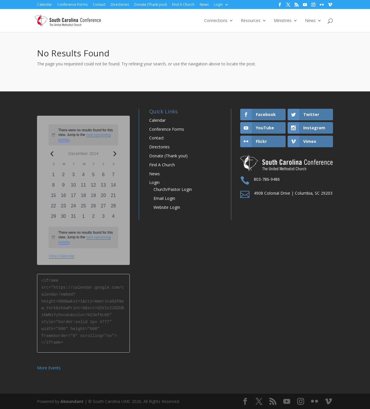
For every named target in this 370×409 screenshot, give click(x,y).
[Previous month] (52, 153)
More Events (49, 368)
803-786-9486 (267, 179)
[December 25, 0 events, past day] (83, 207)
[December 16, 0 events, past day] (63, 197)
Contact (99, 4)
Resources (250, 21)
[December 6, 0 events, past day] (103, 176)
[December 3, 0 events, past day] (74, 176)
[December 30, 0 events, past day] (63, 218)
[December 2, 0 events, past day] (63, 176)
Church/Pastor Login (172, 189)
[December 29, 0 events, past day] (54, 218)
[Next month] (114, 153)
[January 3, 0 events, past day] (103, 218)
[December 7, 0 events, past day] (113, 176)
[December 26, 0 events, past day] (93, 207)
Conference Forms (72, 4)
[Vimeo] (330, 5)
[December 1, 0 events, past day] (54, 176)
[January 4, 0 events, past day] (113, 218)
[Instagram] (313, 5)
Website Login (166, 207)
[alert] (84, 237)
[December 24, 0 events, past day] (74, 207)
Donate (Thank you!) (150, 4)
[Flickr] (322, 5)
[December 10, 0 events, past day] (74, 187)
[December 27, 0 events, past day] (103, 207)
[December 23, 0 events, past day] (63, 207)
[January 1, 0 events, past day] (83, 218)
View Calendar (62, 256)
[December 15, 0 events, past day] (54, 197)
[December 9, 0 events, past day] (63, 187)
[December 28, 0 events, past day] (113, 207)
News (204, 4)
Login (218, 4)
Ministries (283, 21)
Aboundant (72, 401)
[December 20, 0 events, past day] (103, 197)
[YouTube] (305, 5)
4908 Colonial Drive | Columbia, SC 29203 (293, 193)
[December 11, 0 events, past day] (83, 187)
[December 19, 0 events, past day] (93, 197)
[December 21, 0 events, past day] (113, 197)
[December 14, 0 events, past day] (113, 187)
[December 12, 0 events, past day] (93, 187)
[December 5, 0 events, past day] (93, 176)
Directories (120, 4)
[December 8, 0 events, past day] (54, 187)
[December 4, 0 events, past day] (83, 176)
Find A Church (183, 4)
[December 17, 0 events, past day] (74, 197)
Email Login (164, 198)
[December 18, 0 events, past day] (83, 197)
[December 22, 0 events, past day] (54, 207)
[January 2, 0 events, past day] (93, 218)
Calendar (44, 4)
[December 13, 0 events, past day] (103, 187)
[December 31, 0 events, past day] (74, 218)
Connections (215, 21)
